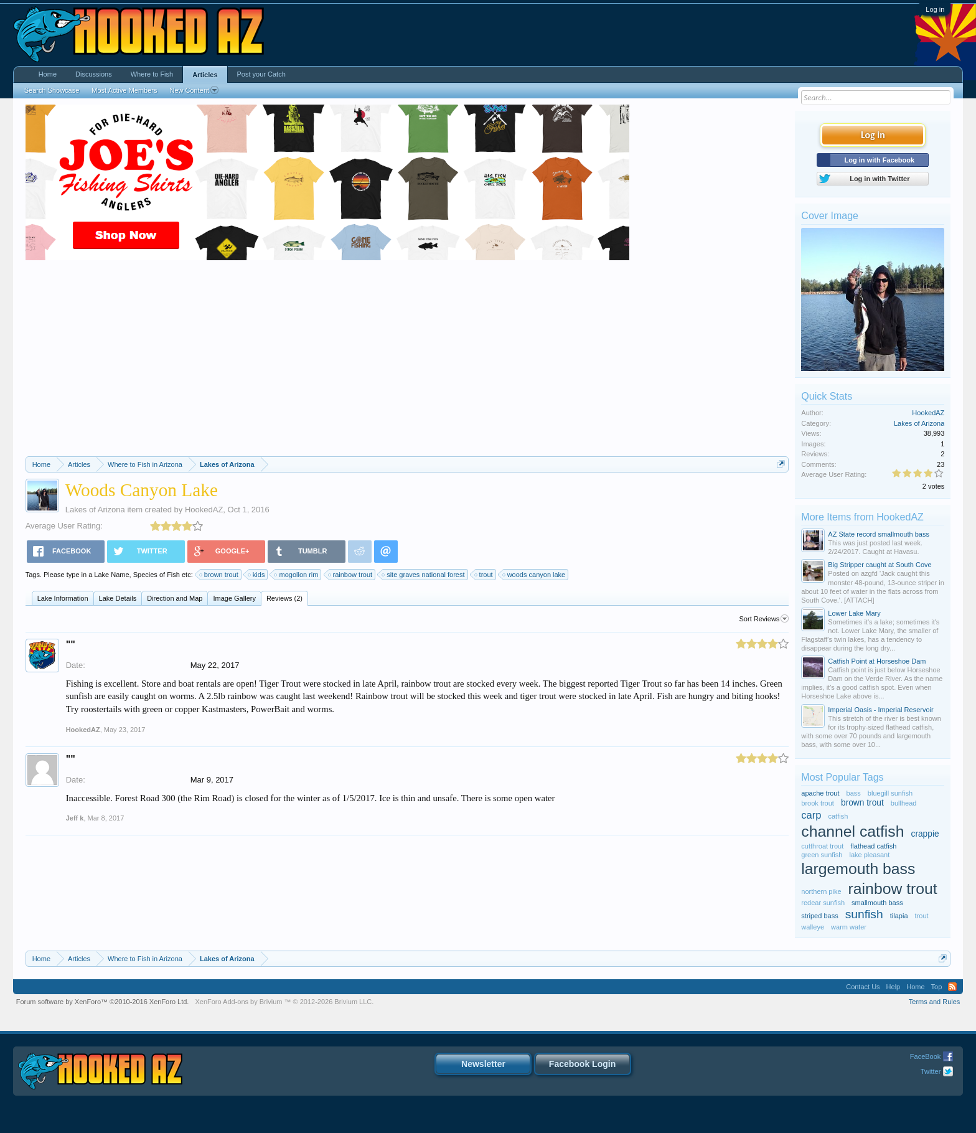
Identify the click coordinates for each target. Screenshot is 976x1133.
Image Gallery (234, 598)
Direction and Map (174, 598)
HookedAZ (204, 509)
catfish (838, 816)
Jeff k (75, 818)
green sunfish (821, 854)
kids (257, 574)
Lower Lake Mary (854, 613)
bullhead (904, 803)
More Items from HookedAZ (862, 517)
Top (936, 986)
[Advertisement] (407, 363)
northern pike (821, 891)
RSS (952, 986)
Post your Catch (261, 74)
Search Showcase (52, 90)
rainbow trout (351, 574)
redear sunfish (823, 902)
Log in (935, 9)
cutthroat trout (822, 846)
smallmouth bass (877, 902)
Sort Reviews (764, 618)
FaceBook (925, 1056)
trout (484, 574)
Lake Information (62, 598)
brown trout (219, 574)
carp (811, 814)
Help (893, 986)
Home (48, 74)
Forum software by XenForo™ (102, 1001)
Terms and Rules (934, 1001)
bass (854, 793)
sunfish (864, 914)
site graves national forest (423, 574)
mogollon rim (296, 574)
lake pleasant (869, 854)
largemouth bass (858, 868)
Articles (204, 74)
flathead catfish (873, 846)
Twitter (931, 1071)
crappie (925, 834)
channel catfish (852, 831)
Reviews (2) (284, 598)
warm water (848, 927)
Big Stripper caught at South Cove (879, 564)
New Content (193, 90)
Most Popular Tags (842, 777)
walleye (812, 927)
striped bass (819, 915)
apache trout (820, 793)
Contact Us (863, 986)
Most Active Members (124, 90)
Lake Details (118, 598)
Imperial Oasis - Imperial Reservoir (880, 709)
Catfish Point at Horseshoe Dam (877, 661)
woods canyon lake (535, 574)
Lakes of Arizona (95, 509)
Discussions (93, 74)
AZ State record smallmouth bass (878, 534)
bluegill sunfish (890, 793)
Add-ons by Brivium (284, 1001)
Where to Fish (152, 74)
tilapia (899, 915)
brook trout (817, 803)
